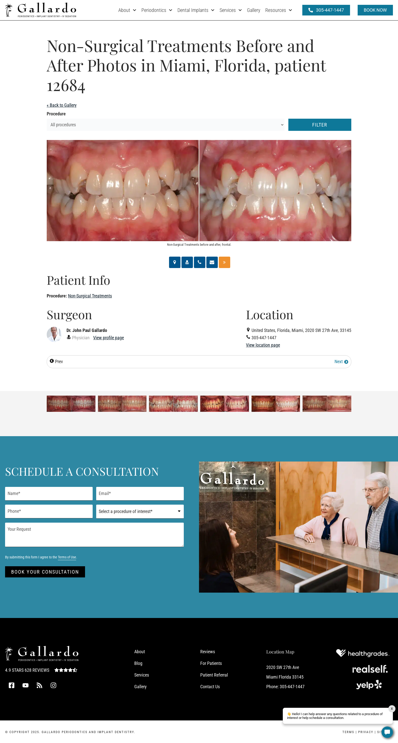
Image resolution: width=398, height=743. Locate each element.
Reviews (207, 651)
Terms (348, 732)
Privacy (365, 732)
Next (342, 361)
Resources (278, 10)
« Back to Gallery (62, 105)
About (127, 10)
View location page (263, 345)
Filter (319, 125)
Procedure (56, 113)
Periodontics (156, 10)
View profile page (108, 337)
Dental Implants (195, 10)
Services (231, 10)
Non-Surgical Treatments (90, 295)
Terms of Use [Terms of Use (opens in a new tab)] (67, 557)
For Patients (211, 663)
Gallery (253, 10)
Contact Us (210, 686)
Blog (138, 663)
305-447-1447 (292, 686)
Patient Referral (214, 675)
